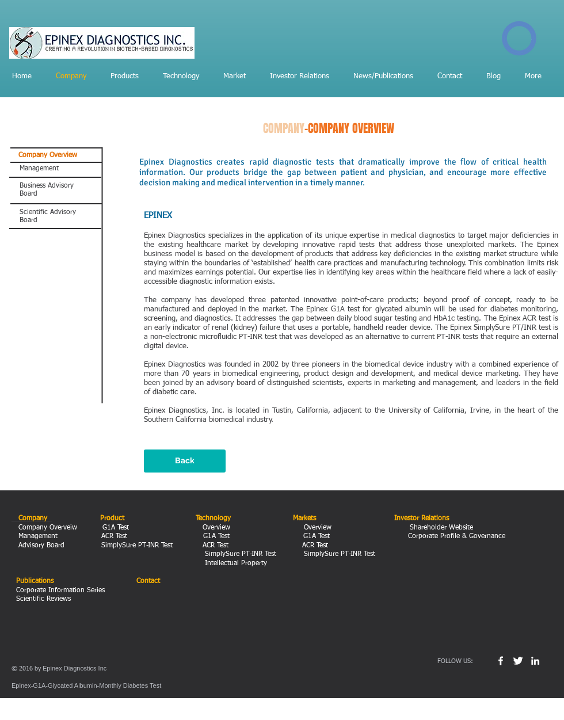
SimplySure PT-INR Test (136, 545)
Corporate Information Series (60, 590)
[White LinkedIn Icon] (535, 660)
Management (39, 536)
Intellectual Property (231, 563)
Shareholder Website (440, 527)
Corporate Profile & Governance (455, 536)
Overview (214, 527)
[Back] (185, 461)
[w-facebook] (500, 660)
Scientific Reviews (43, 599)
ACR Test (115, 536)
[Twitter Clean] (518, 660)
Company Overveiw (46, 527)
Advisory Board (40, 545)
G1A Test (116, 527)
